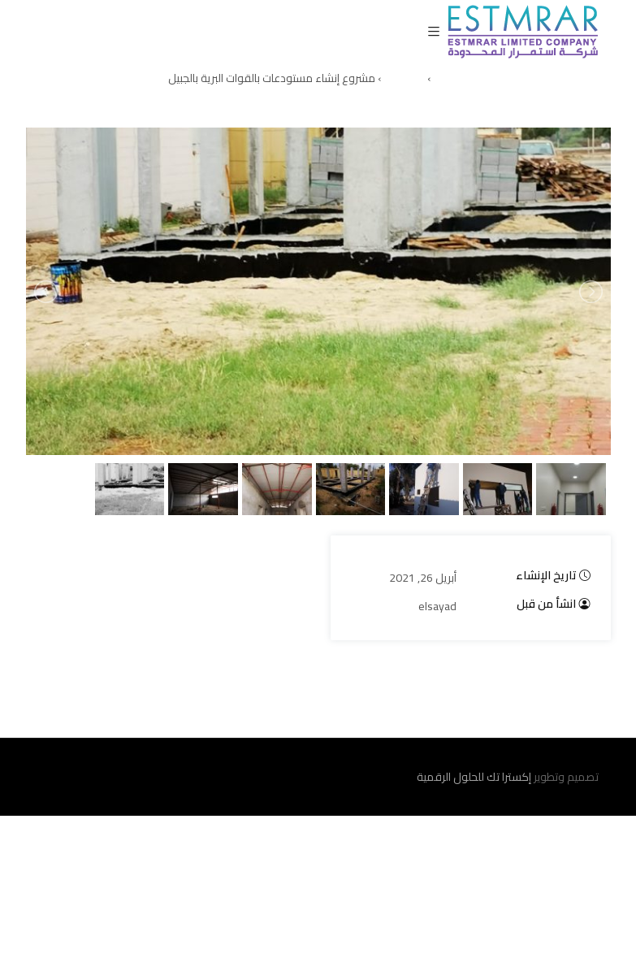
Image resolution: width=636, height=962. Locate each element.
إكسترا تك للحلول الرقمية (474, 776)
